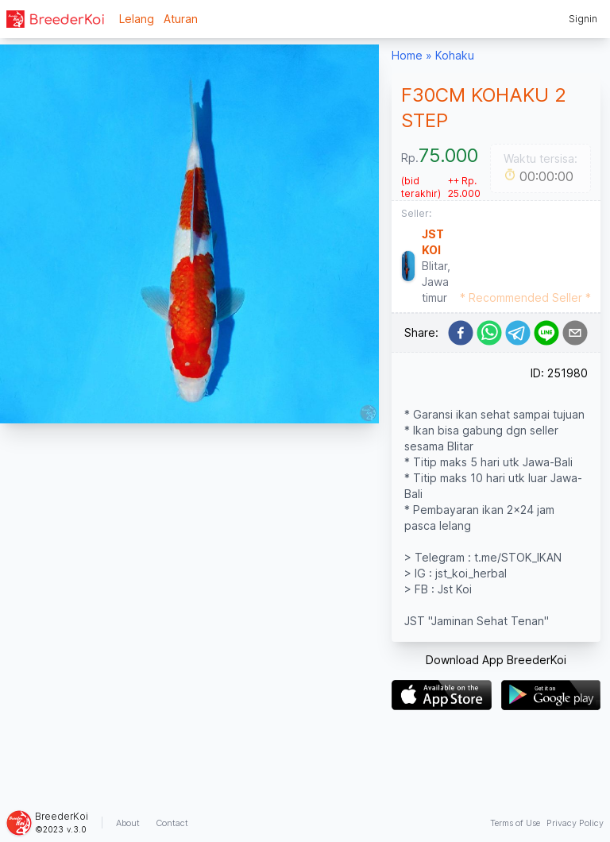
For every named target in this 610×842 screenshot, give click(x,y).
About (128, 822)
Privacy (575, 823)
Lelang (136, 18)
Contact (172, 822)
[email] (575, 333)
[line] (546, 333)
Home (407, 55)
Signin (583, 19)
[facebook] (460, 333)
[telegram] (518, 333)
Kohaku (454, 55)
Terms (515, 823)
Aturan (181, 18)
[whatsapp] (489, 333)
